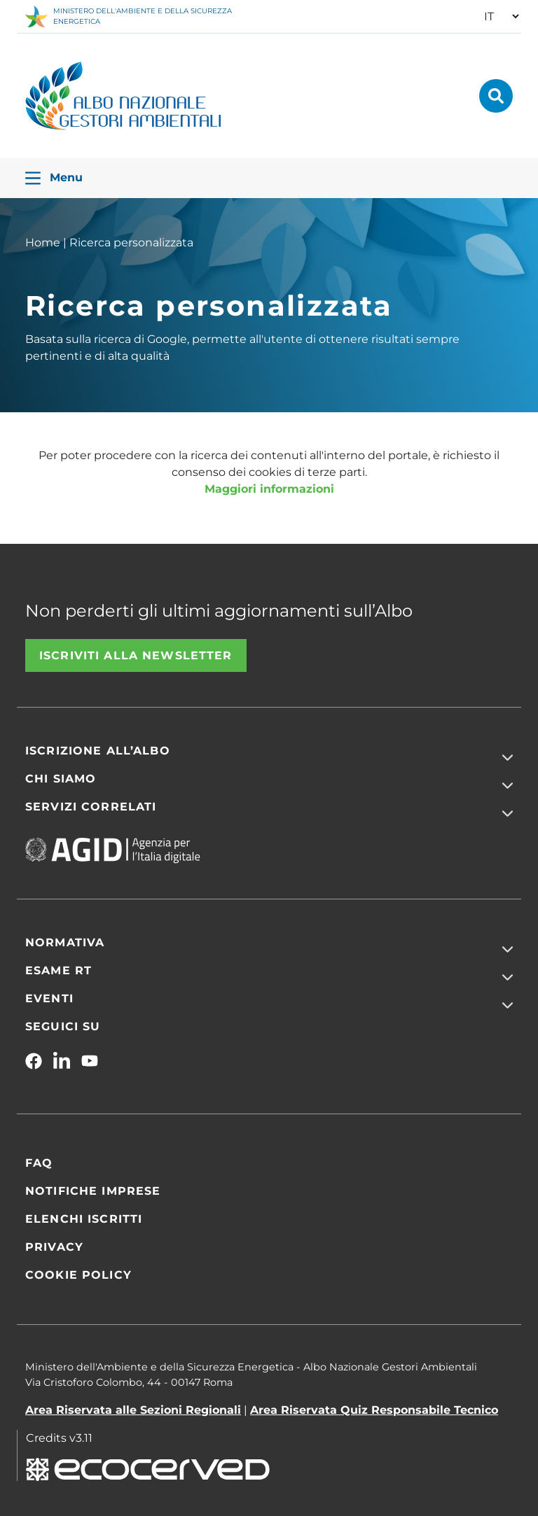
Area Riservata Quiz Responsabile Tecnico (374, 1410)
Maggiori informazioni (269, 489)
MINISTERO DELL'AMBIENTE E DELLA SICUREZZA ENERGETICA (128, 16)
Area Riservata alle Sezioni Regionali (133, 1410)
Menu (54, 178)
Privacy (54, 1247)
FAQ (39, 1163)
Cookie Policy (78, 1275)
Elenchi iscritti (83, 1219)
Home (42, 242)
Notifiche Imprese (92, 1191)
